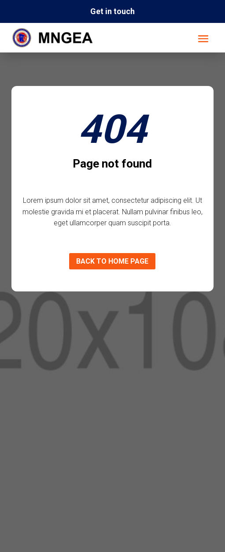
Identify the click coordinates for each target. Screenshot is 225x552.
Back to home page (112, 261)
